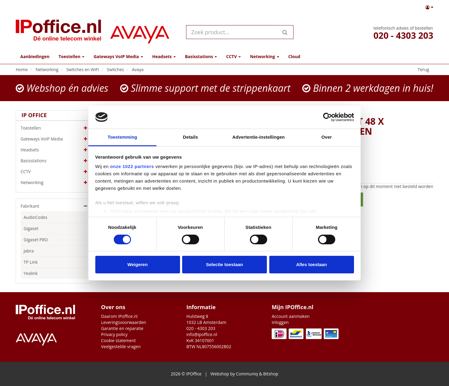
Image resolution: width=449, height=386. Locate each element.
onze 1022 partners (132, 166)
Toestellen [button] (71, 56)
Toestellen (54, 128)
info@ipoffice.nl (201, 334)
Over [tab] (326, 137)
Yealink (31, 273)
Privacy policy (114, 334)
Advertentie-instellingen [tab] (258, 137)
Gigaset (31, 228)
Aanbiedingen (34, 56)
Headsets (54, 150)
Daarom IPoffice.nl (119, 316)
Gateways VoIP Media (54, 139)
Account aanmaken (291, 316)
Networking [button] (264, 56)
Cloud (294, 56)
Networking (54, 183)
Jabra (29, 251)
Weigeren (137, 264)
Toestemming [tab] (122, 137)
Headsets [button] (164, 56)
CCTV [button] (233, 56)
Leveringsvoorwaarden (123, 322)
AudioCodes (35, 217)
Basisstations (54, 161)
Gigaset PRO (36, 239)
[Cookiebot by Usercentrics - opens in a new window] (327, 117)
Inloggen (280, 322)
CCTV (54, 172)
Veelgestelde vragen (121, 346)
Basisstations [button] (201, 56)
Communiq (247, 374)
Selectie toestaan (224, 264)
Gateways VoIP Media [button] (118, 56)
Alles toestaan (311, 264)
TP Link (31, 262)
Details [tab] (190, 137)
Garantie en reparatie (122, 328)
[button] (429, 7)
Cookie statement (118, 340)
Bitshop (270, 374)
